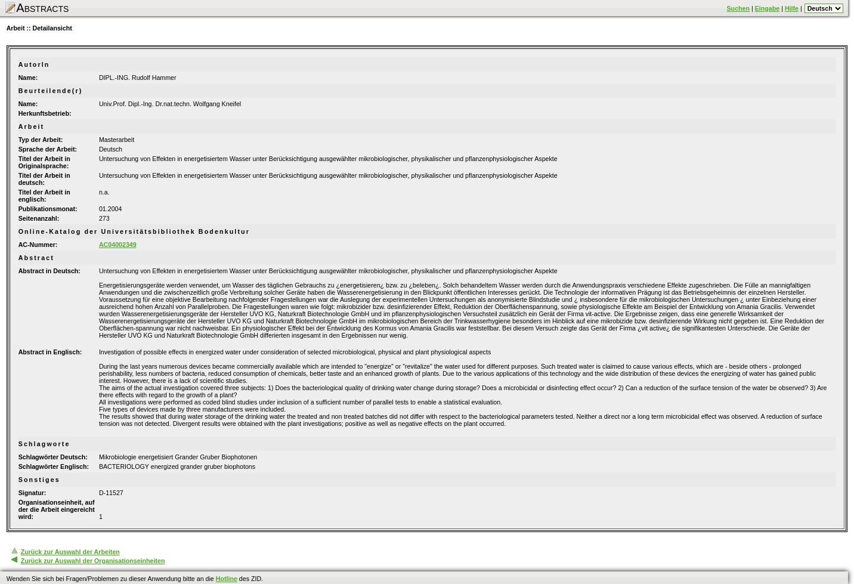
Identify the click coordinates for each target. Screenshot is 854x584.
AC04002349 (118, 244)
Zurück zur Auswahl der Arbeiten (70, 551)
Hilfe (792, 8)
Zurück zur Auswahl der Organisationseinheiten (93, 560)
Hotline (226, 578)
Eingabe (767, 8)
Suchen (738, 8)
